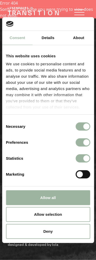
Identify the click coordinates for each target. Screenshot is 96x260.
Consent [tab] (17, 37)
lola (55, 245)
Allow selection (48, 214)
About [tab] (78, 37)
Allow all (48, 197)
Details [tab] (48, 37)
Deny (48, 231)
